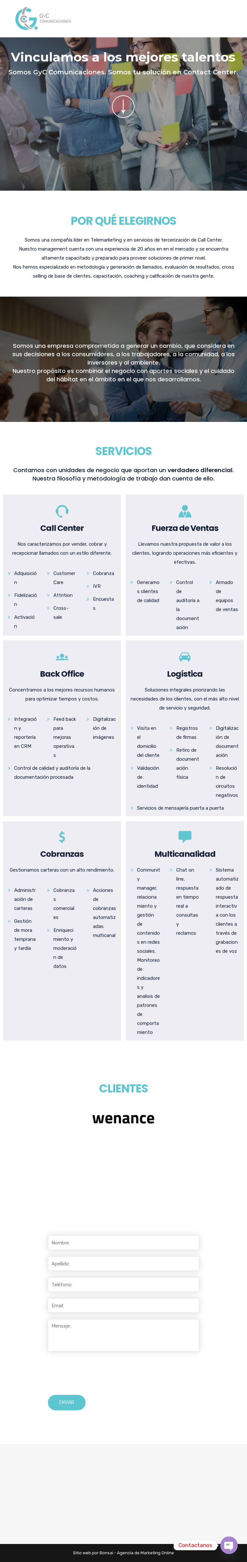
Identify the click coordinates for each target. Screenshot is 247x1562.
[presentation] (97, 1373)
